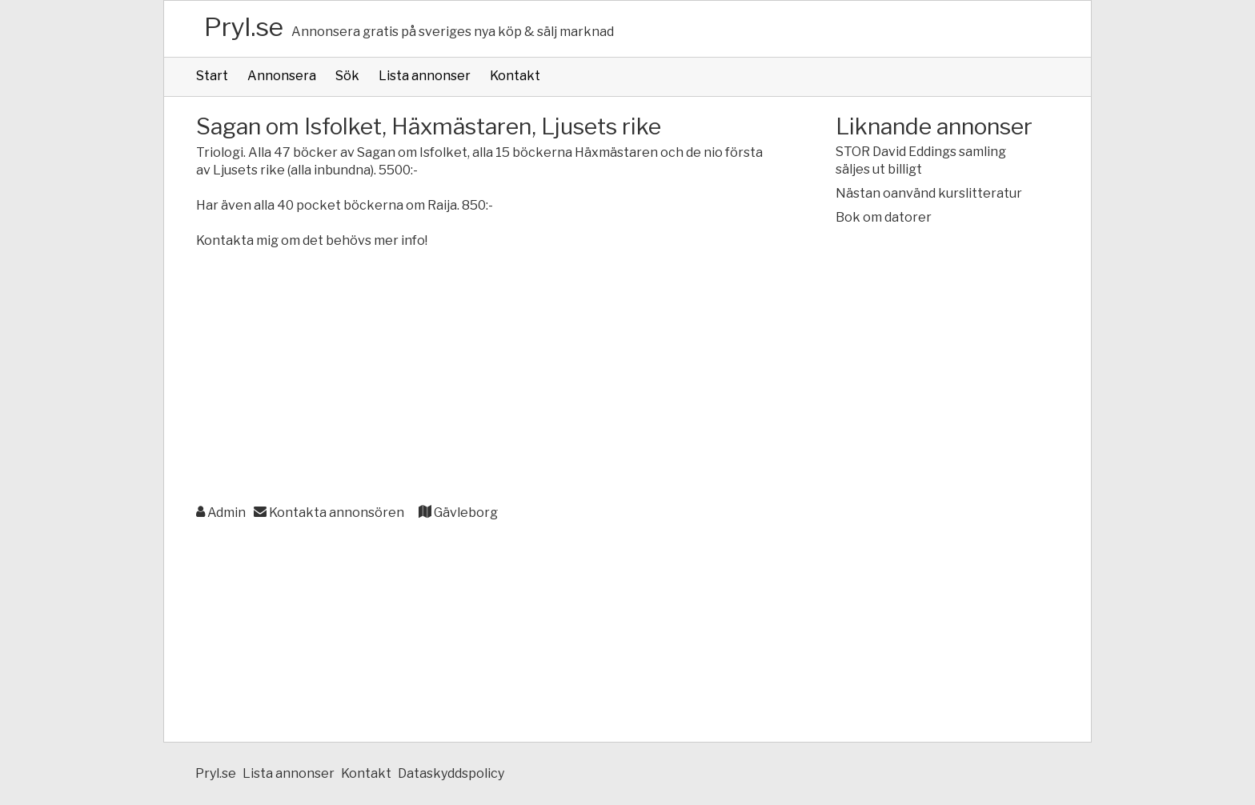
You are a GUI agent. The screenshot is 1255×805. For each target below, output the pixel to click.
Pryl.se (243, 26)
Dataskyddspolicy (451, 773)
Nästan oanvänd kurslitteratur (929, 193)
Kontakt (515, 75)
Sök (347, 75)
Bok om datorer (884, 217)
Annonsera (281, 75)
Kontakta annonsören (329, 512)
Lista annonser (425, 75)
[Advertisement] (484, 378)
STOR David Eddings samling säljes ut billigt (921, 160)
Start (212, 75)
